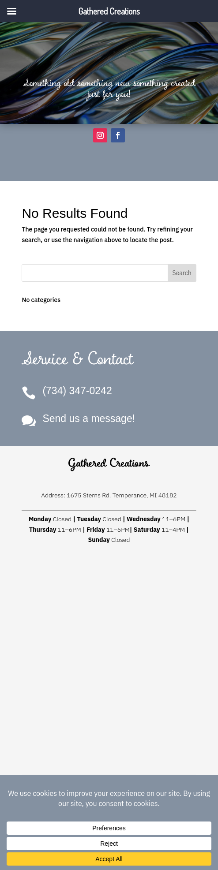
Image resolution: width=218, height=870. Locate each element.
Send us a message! (88, 418)
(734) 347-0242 (77, 390)
